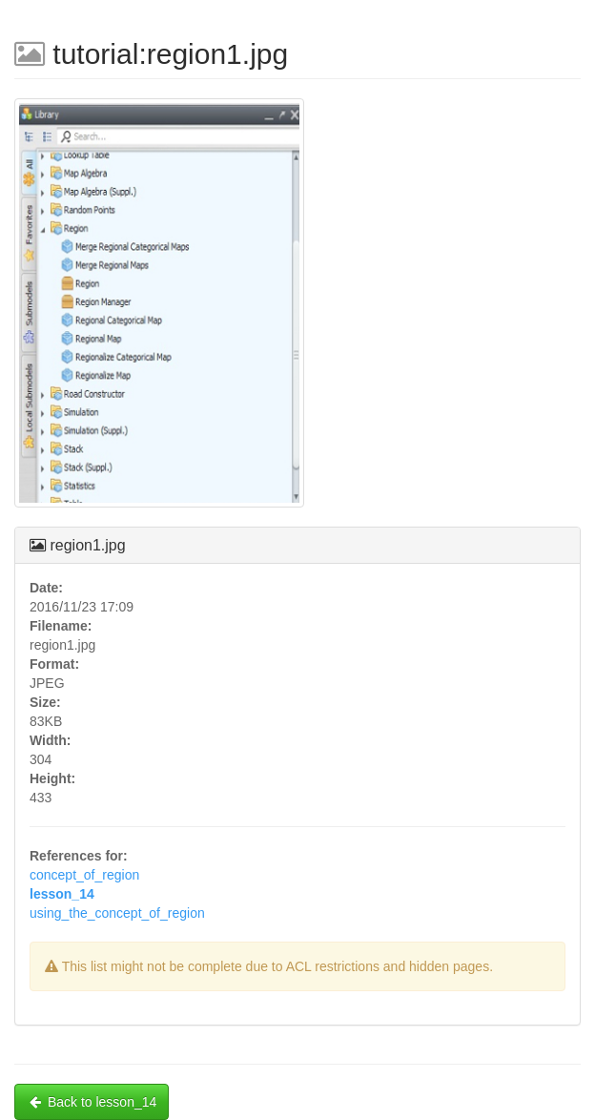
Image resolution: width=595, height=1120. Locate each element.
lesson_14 (62, 894)
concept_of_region (84, 874)
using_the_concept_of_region (117, 913)
